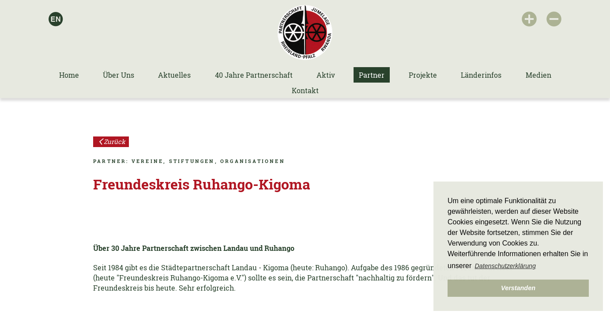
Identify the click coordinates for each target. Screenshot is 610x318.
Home (69, 75)
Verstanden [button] (518, 288)
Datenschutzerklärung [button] (505, 265)
